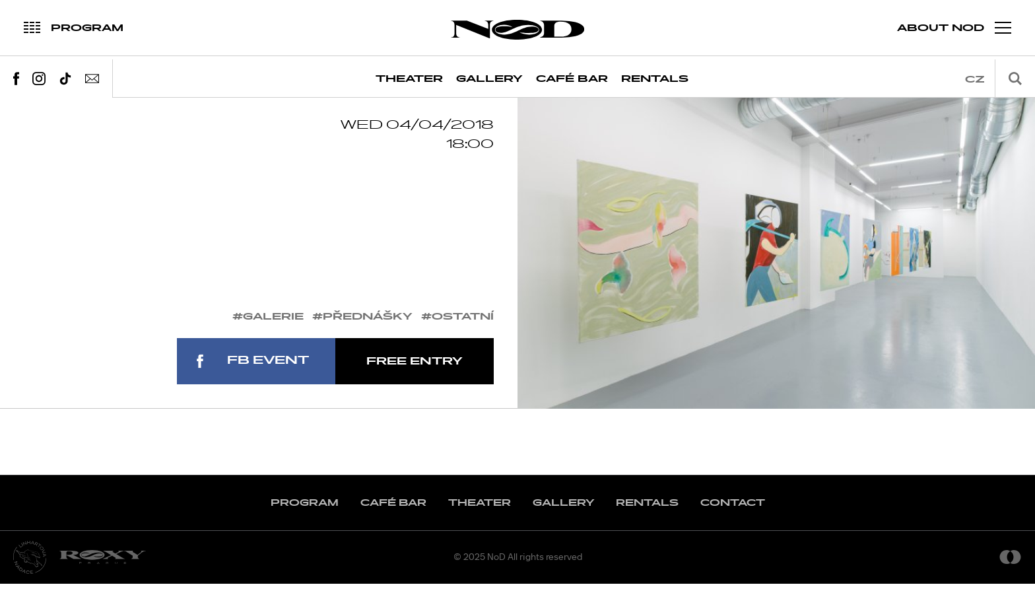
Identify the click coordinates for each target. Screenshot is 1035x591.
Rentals (654, 79)
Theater (409, 79)
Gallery (489, 79)
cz (975, 79)
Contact (732, 510)
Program (305, 510)
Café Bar (572, 79)
